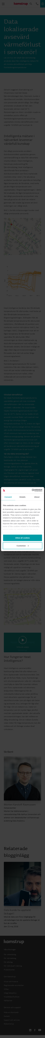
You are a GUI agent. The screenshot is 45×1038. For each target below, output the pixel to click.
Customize (23, 546)
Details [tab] (23, 497)
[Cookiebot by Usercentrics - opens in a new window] (32, 490)
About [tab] (36, 497)
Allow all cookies (22, 538)
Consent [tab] (8, 497)
